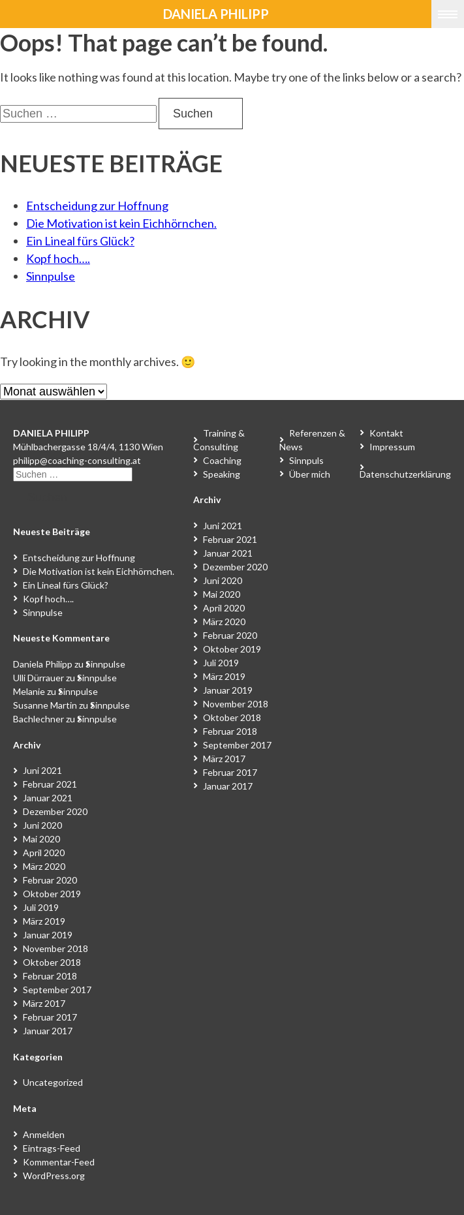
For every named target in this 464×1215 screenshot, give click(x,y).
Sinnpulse (50, 276)
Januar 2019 (47, 934)
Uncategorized (53, 1082)
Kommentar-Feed (59, 1161)
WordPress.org (54, 1175)
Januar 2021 (47, 797)
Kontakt (386, 432)
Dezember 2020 (55, 811)
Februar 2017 (50, 1017)
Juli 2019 (41, 907)
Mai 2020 (41, 838)
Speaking (221, 474)
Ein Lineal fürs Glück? (80, 241)
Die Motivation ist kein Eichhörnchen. (121, 223)
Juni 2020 (42, 825)
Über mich (309, 474)
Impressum (392, 446)
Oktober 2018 (52, 962)
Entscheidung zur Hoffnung (97, 205)
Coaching (222, 460)
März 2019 (44, 921)
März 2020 (44, 866)
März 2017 (44, 1003)
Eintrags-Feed (51, 1148)
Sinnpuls (306, 460)
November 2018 (55, 948)
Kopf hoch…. (58, 258)
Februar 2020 (50, 879)
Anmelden (44, 1134)
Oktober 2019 (52, 893)
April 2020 (44, 852)
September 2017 (57, 989)
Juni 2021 (42, 770)
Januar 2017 (47, 1030)
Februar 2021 (50, 784)
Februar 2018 (50, 975)
